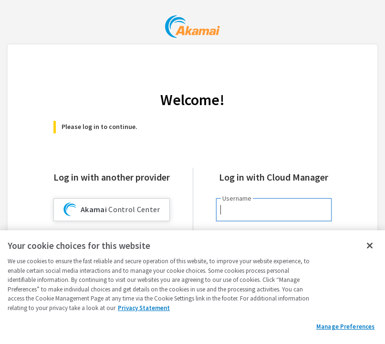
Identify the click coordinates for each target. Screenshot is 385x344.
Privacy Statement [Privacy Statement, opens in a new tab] (144, 308)
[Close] (369, 245)
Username (236, 198)
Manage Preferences (345, 326)
